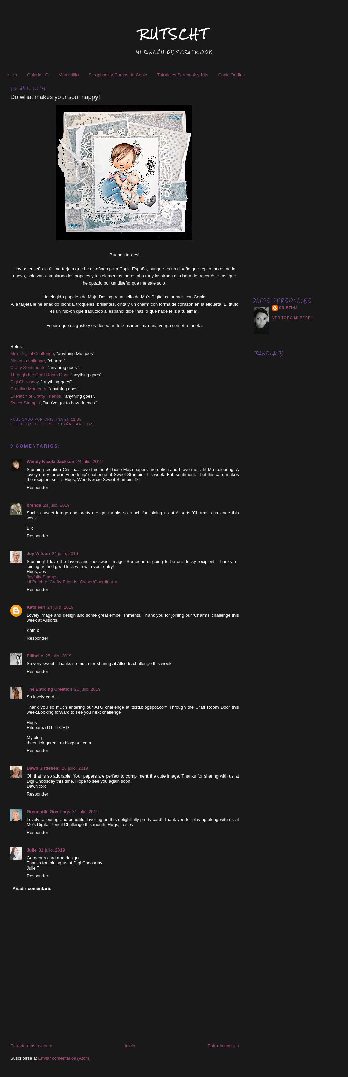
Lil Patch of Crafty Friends (35, 396)
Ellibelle (35, 655)
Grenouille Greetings (48, 811)
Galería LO (38, 74)
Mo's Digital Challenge (32, 353)
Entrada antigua (223, 1045)
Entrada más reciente (31, 1045)
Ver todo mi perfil (293, 318)
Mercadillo (68, 74)
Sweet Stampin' (25, 402)
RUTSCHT (173, 34)
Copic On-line (231, 74)
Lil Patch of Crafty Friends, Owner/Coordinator (72, 581)
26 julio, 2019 (75, 768)
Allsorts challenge (27, 360)
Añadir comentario (32, 888)
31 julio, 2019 (85, 811)
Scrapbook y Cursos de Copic (118, 74)
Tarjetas (84, 424)
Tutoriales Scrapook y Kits (182, 74)
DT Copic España (53, 424)
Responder (37, 487)
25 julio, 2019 (58, 655)
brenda (34, 505)
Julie (32, 850)
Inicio (12, 74)
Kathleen (36, 607)
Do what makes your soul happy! (55, 97)
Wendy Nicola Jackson (50, 461)
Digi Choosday (24, 381)
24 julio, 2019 (89, 461)
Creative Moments (28, 388)
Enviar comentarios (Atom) (64, 1058)
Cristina (288, 308)
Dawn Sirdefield (43, 768)
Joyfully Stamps (42, 576)
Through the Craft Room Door (39, 374)
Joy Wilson (38, 553)
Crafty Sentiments (27, 367)
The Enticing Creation (49, 689)
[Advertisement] (295, 183)
